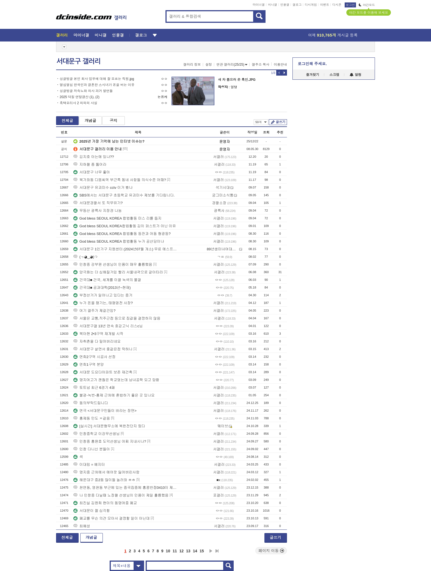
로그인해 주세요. (312, 64)
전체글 (67, 120)
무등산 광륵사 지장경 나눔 (97, 211)
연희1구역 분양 (88, 364)
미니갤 (272, 4)
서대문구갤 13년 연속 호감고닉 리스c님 (108, 326)
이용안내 (280, 64)
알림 (355, 75)
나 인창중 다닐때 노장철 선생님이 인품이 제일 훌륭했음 (120, 495)
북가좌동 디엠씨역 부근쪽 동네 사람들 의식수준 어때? (119, 180)
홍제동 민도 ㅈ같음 (91, 418)
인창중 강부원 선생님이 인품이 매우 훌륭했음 (112, 264)
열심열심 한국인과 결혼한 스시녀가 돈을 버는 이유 (97, 85)
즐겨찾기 (312, 75)
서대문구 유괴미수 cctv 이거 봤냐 (103, 187)
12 (181, 551)
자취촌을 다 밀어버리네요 (97, 341)
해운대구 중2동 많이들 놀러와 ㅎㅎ (104, 480)
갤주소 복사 (260, 64)
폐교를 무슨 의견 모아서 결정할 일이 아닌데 (111, 518)
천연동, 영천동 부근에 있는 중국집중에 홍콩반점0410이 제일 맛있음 (126, 488)
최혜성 (81, 526)
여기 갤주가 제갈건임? (94, 311)
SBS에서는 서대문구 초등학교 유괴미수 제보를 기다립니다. (124, 195)
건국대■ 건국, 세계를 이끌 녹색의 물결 (107, 280)
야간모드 (367, 5)
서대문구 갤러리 (79, 61)
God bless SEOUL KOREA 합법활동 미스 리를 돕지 (117, 218)
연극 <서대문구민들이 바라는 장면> (105, 411)
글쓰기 (280, 122)
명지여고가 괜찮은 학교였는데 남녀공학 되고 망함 (116, 380)
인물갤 (284, 4)
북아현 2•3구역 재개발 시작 (98, 334)
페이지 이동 (271, 550)
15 (202, 551)
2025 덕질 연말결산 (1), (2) (80, 97)
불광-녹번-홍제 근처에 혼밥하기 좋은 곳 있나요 (114, 395)
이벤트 (324, 4)
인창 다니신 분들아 (91, 449)
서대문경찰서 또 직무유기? (98, 203)
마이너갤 (259, 4)
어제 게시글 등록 (333, 35)
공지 (113, 120)
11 (175, 551)
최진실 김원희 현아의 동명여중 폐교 (105, 503)
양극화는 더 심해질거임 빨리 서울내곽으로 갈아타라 (118, 272)
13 (188, 551)
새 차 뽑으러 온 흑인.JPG (237, 80)
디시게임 (311, 4)
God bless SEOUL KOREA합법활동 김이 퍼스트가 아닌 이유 (124, 226)
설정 (208, 64)
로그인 (350, 5)
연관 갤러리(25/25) (231, 64)
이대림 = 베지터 (89, 464)
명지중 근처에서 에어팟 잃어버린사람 (106, 472)
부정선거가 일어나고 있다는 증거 (102, 295)
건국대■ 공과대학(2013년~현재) (102, 288)
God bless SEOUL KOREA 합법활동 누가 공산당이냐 (118, 241)
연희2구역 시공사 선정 (94, 357)
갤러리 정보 (192, 64)
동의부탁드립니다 (90, 403)
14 (195, 551)
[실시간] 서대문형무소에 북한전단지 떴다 (109, 426)
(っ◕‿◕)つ (85, 257)
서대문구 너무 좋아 (91, 172)
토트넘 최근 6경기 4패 (94, 388)
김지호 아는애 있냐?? (93, 157)
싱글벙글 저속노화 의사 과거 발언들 (86, 91)
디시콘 (336, 4)
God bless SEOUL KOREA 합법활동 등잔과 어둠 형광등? (122, 234)
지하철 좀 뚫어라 (89, 164)
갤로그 (297, 4)
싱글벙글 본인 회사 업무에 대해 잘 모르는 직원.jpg (97, 79)
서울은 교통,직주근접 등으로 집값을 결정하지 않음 (117, 318)
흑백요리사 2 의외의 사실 (78, 103)
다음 (210, 551)
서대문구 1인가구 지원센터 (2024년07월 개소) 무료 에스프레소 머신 (126, 249)
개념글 (90, 120)
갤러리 (62, 35)
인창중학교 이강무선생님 (96, 434)
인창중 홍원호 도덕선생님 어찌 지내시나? (109, 441)
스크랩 (334, 75)
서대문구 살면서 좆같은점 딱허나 (102, 349)
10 (168, 551)
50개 (261, 122)
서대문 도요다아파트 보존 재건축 (102, 372)
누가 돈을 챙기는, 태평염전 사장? (103, 303)
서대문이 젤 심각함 (91, 511)
